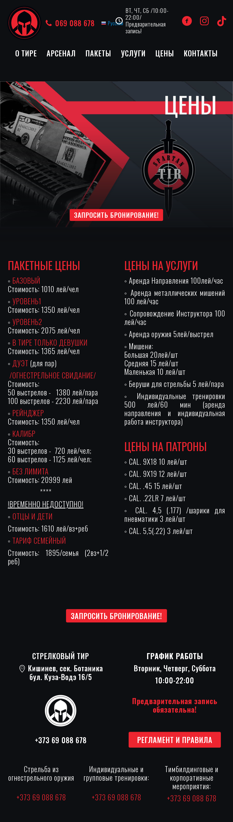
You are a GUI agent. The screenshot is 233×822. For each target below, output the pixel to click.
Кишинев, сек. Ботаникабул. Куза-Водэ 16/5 (61, 672)
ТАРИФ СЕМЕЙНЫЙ (39, 540)
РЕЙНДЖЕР (28, 412)
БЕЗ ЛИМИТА (30, 471)
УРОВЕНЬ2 (27, 321)
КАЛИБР (23, 433)
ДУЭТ (21, 363)
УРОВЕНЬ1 (26, 301)
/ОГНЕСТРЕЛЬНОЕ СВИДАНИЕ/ (52, 375)
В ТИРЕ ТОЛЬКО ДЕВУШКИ (50, 342)
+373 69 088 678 (61, 740)
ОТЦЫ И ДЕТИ (32, 516)
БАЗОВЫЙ (26, 280)
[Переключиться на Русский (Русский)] (112, 23)
